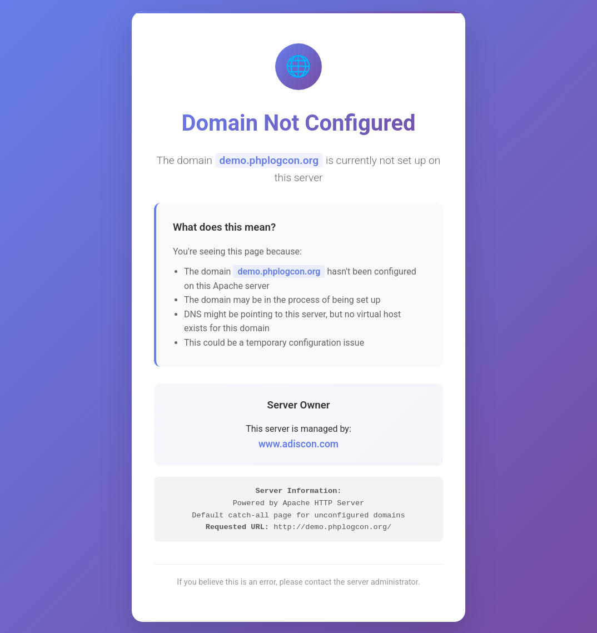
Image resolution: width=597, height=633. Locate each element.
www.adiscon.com (298, 444)
